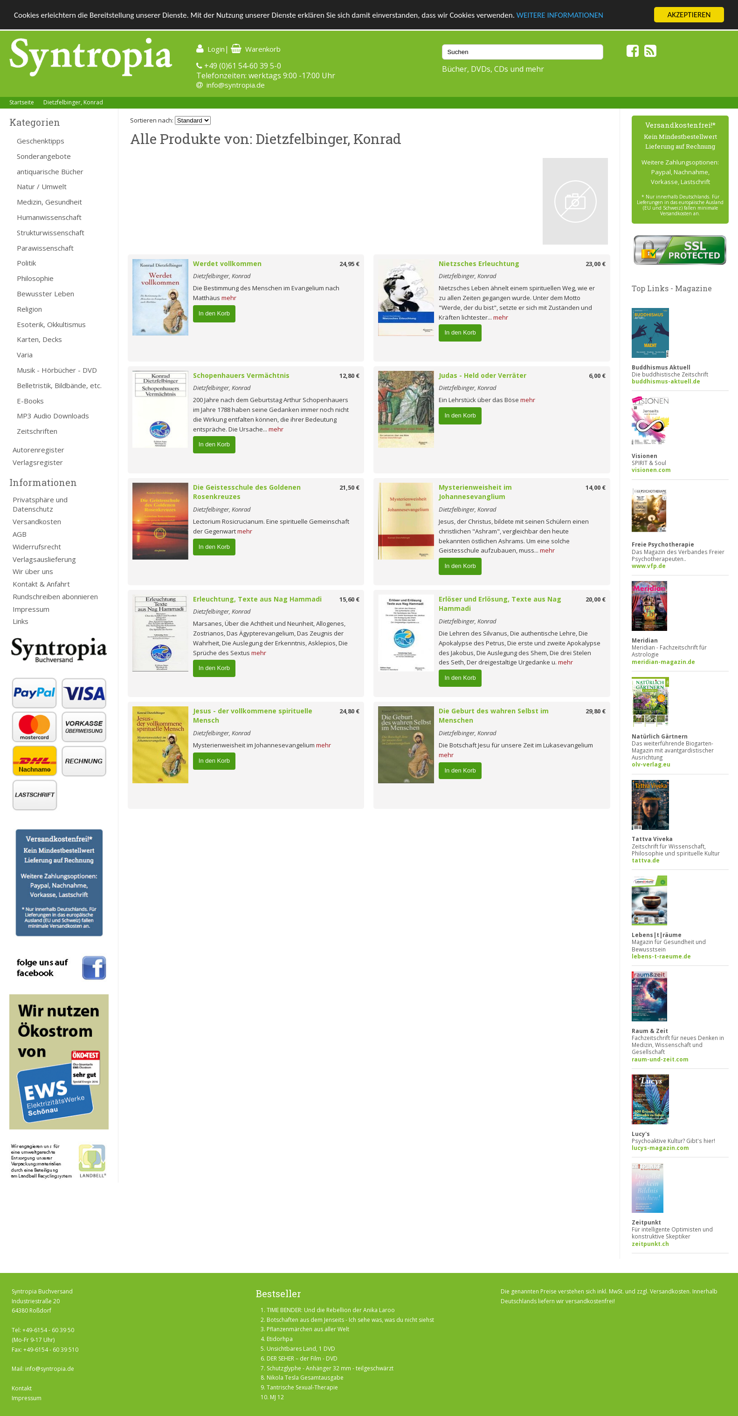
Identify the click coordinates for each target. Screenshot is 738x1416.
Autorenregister (38, 449)
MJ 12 (277, 1397)
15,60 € (349, 599)
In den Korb (214, 313)
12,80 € (349, 375)
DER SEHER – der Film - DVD (302, 1358)
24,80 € (349, 711)
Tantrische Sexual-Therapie (302, 1387)
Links (20, 621)
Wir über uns (33, 571)
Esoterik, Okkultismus (51, 324)
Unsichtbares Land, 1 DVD (301, 1349)
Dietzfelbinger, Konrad (73, 102)
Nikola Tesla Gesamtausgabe (305, 1378)
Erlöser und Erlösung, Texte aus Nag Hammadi (500, 604)
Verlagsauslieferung (44, 559)
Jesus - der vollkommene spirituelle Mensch (252, 715)
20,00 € (596, 599)
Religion (29, 309)
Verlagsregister (38, 462)
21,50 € (349, 487)
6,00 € (597, 375)
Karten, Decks (39, 339)
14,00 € (596, 487)
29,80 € (596, 711)
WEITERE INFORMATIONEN (560, 15)
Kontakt (22, 1388)
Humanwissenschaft (49, 217)
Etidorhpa (280, 1339)
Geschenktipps (40, 140)
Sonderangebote (44, 156)
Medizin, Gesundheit (49, 201)
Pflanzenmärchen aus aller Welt (308, 1329)
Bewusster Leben (45, 293)
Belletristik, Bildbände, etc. (59, 385)
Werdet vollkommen (227, 263)
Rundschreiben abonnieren (55, 596)
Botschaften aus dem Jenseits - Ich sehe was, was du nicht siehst (350, 1320)
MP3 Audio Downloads (53, 415)
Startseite (21, 102)
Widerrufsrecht (37, 546)
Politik (26, 262)
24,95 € (349, 264)
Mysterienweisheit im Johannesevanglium (475, 492)
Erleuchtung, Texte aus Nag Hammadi (257, 599)
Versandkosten (37, 521)
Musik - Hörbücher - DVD (57, 370)
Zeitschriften (37, 431)
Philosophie (35, 278)
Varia (25, 354)
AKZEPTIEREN (688, 15)
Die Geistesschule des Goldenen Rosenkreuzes (247, 492)
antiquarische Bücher (50, 171)
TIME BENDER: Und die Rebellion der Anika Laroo (331, 1310)
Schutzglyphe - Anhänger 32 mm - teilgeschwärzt (330, 1368)
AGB (20, 534)
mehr (228, 298)
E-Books (30, 400)
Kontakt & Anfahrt (41, 583)
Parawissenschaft (45, 248)
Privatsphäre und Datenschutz (40, 504)
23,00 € (596, 264)
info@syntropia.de (236, 84)
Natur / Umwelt (42, 186)
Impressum (31, 609)
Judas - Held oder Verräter (482, 375)
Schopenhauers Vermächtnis (241, 375)
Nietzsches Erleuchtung (479, 263)
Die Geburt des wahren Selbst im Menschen (494, 715)
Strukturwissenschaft (50, 232)
